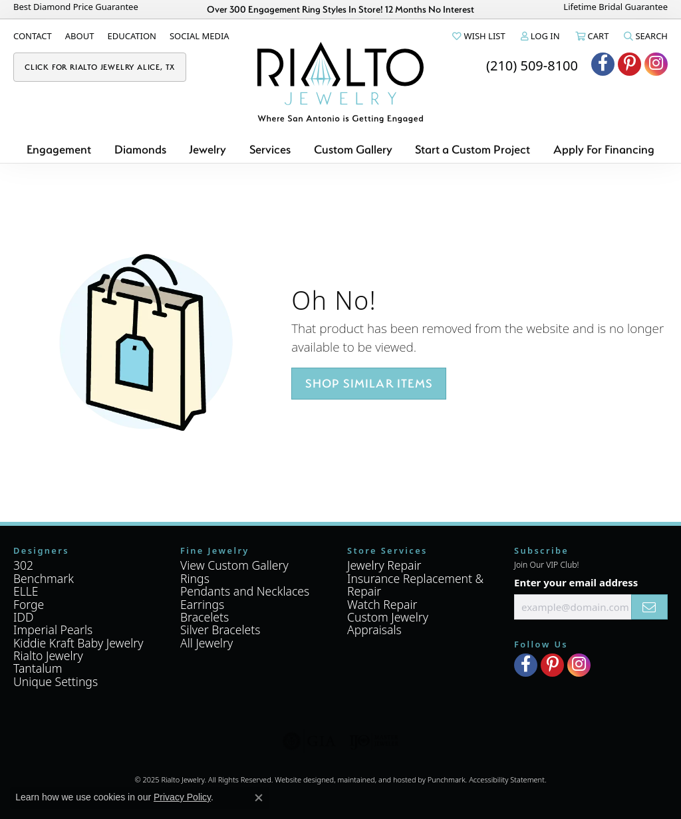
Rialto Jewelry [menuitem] (48, 655)
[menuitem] (309, 741)
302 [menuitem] (23, 565)
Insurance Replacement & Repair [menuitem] (415, 584)
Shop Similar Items (368, 383)
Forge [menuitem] (28, 604)
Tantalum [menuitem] (38, 668)
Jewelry (207, 149)
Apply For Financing (603, 149)
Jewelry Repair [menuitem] (384, 565)
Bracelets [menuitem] (204, 617)
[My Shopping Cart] (591, 36)
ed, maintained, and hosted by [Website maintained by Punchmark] (377, 779)
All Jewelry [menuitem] (206, 643)
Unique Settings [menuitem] (55, 681)
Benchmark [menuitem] (43, 578)
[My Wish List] (477, 36)
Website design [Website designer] (300, 779)
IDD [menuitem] (23, 617)
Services (270, 149)
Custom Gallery (353, 149)
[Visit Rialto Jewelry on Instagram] (656, 64)
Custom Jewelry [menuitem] (387, 617)
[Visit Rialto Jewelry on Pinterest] (629, 64)
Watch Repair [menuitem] (382, 604)
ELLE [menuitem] (26, 591)
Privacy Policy (182, 797)
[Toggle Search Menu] (645, 36)
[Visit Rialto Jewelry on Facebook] (602, 64)
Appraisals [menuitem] (374, 630)
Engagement (59, 149)
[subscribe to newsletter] (649, 607)
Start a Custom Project (472, 149)
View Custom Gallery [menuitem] (234, 565)
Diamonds (140, 149)
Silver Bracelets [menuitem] (220, 630)
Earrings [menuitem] (202, 604)
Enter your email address (576, 582)
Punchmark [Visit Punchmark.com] (447, 779)
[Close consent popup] (259, 798)
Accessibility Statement (507, 779)
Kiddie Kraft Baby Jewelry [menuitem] (78, 643)
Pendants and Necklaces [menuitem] (244, 591)
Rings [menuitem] (194, 578)
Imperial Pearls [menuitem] (52, 630)
